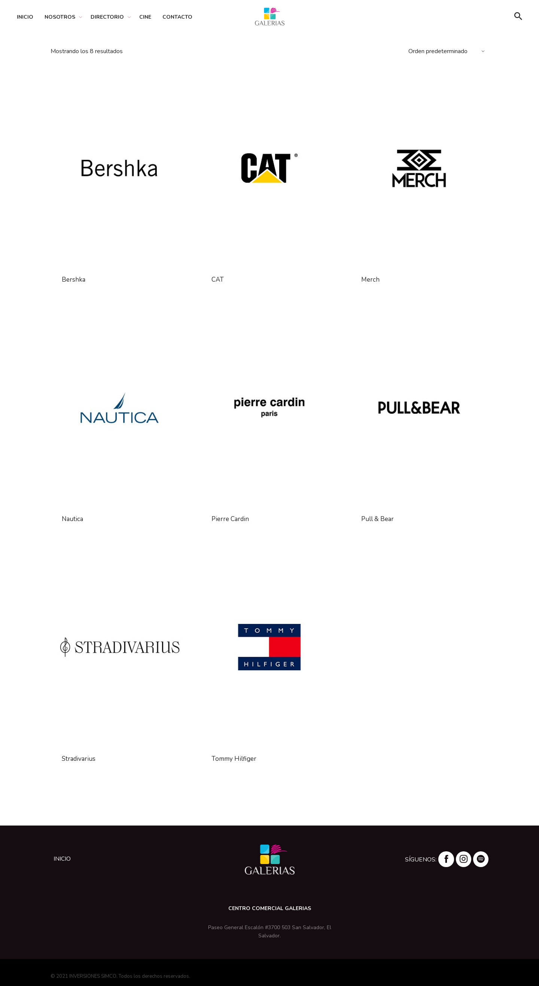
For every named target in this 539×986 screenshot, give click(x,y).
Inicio (25, 17)
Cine (145, 17)
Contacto (177, 17)
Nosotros (60, 17)
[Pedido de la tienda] (447, 51)
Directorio (107, 17)
